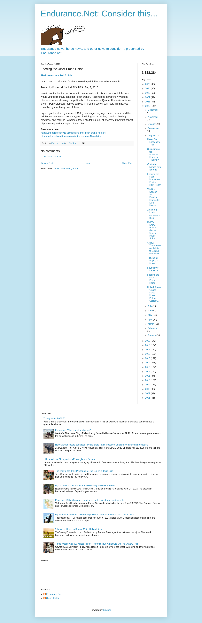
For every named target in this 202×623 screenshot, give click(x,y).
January (152, 335)
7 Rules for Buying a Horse (152, 260)
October (152, 124)
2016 (148, 354)
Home (87, 163)
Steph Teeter (52, 598)
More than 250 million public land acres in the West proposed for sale (89, 500)
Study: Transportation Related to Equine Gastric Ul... (154, 248)
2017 (148, 349)
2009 (148, 384)
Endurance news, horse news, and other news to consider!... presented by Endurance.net (92, 48)
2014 (148, 362)
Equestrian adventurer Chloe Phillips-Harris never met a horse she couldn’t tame (95, 514)
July (150, 306)
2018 (148, 345)
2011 (148, 376)
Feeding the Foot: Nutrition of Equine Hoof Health (154, 179)
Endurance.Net (53, 594)
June (150, 310)
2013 (148, 367)
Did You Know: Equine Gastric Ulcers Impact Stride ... (152, 230)
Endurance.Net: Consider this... (99, 13)
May (150, 315)
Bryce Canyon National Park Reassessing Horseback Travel (85, 485)
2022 (148, 97)
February (152, 328)
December (153, 110)
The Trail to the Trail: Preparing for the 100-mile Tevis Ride (84, 471)
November (153, 117)
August (151, 135)
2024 (148, 88)
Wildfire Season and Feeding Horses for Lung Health (153, 197)
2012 (148, 371)
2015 (148, 358)
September (153, 128)
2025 (148, 84)
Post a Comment (52, 156)
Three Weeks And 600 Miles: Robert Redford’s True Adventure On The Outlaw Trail (96, 544)
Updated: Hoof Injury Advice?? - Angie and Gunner (70, 459)
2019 (148, 341)
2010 (148, 380)
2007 (148, 393)
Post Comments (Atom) (66, 168)
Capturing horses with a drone (154, 167)
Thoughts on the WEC (54, 418)
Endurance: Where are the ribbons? (73, 430)
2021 (148, 101)
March (151, 324)
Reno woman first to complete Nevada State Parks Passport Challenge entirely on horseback (101, 445)
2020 (148, 106)
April (150, 319)
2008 (148, 389)
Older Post (127, 163)
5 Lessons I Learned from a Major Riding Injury (78, 529)
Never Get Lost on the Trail (153, 142)
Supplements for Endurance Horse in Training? (153, 154)
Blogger (107, 610)
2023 (148, 93)
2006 (148, 398)
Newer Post (47, 163)
